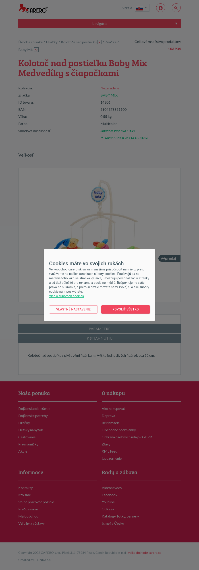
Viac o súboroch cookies (66, 296)
